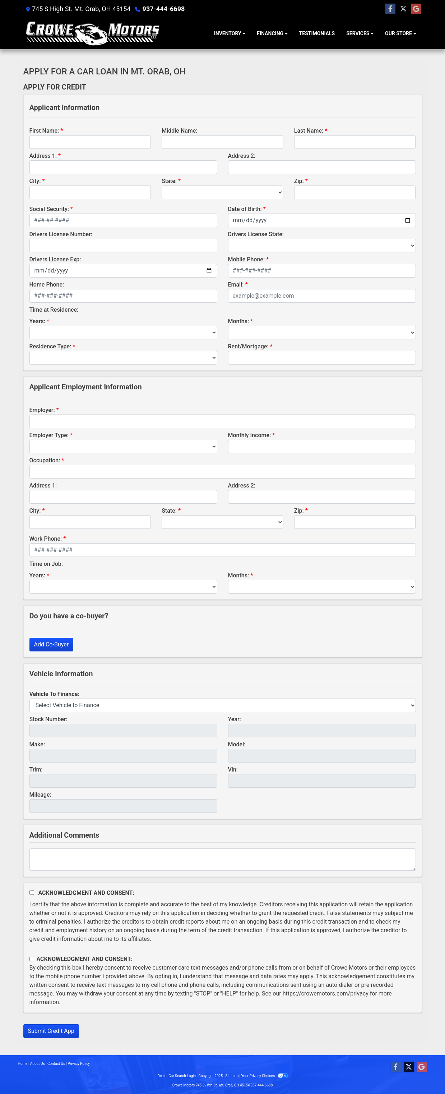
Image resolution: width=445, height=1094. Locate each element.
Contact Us (56, 1064)
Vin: (233, 769)
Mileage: (40, 794)
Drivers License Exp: (55, 259)
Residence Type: (50, 346)
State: (169, 181)
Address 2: (241, 155)
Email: (236, 284)
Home (23, 1064)
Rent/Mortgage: (248, 346)
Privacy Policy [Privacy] (79, 1064)
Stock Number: (48, 719)
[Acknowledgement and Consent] (31, 892)
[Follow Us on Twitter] (403, 9)
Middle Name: (179, 130)
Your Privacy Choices (264, 1076)
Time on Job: (46, 563)
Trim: (36, 769)
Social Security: (49, 209)
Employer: (42, 410)
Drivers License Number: (60, 234)
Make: (37, 744)
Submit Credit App (51, 1030)
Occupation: (44, 460)
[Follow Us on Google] (416, 9)
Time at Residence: (54, 309)
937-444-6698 (164, 9)
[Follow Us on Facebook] (390, 9)
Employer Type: (49, 435)
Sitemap (231, 1076)
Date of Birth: (245, 209)
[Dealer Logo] (92, 33)
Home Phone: (46, 284)
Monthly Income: (249, 435)
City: (35, 181)
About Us (37, 1064)
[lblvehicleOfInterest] (222, 705)
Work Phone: (45, 538)
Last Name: (309, 130)
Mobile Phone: (246, 259)
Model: (237, 744)
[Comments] (222, 859)
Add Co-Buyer (51, 644)
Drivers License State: (256, 234)
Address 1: (43, 155)
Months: (238, 321)
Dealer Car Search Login (176, 1076)
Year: (234, 719)
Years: (37, 321)
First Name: (44, 130)
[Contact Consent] (31, 959)
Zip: (299, 181)
